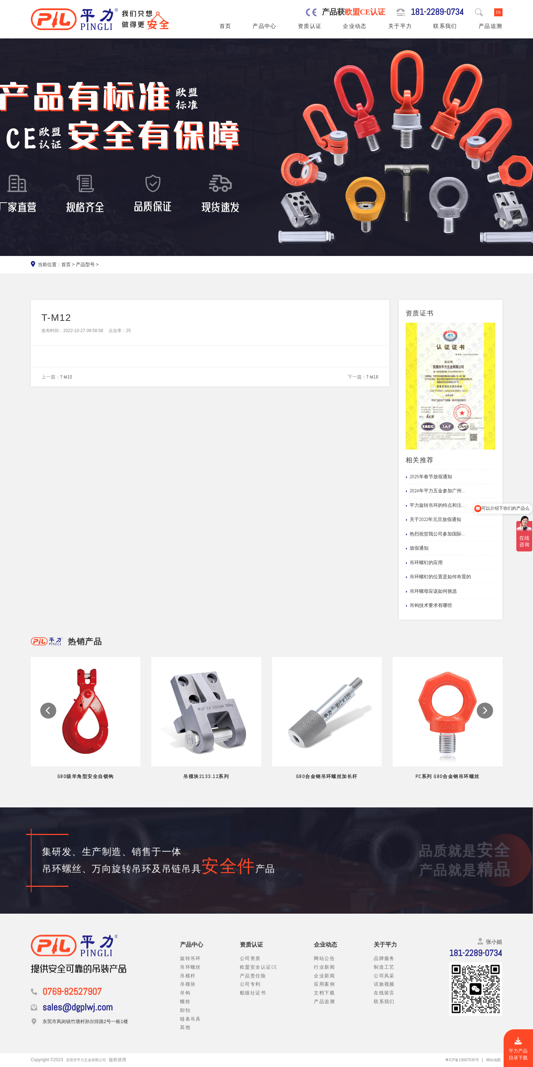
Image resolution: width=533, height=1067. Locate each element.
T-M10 (66, 377)
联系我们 (445, 26)
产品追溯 (491, 26)
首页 (225, 26)
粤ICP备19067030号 (456, 1059)
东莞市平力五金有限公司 (90, 1059)
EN (498, 12)
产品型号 (85, 264)
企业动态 (355, 26)
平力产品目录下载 (518, 1049)
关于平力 (400, 26)
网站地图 (492, 1059)
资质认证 (310, 26)
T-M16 (372, 377)
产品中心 (264, 26)
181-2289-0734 (437, 12)
